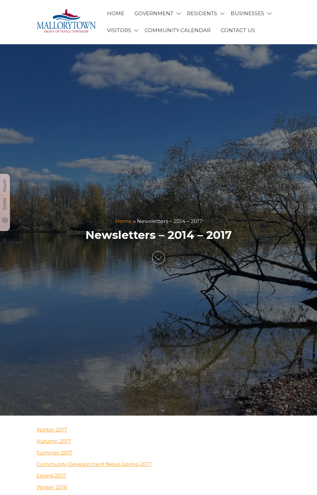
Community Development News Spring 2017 (94, 464)
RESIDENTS (202, 13)
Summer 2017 (54, 452)
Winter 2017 (52, 429)
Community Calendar (178, 30)
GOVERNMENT (153, 13)
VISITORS (119, 30)
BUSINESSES (247, 13)
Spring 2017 (51, 475)
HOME (115, 13)
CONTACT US (238, 30)
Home (123, 221)
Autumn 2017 (54, 441)
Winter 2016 (52, 487)
